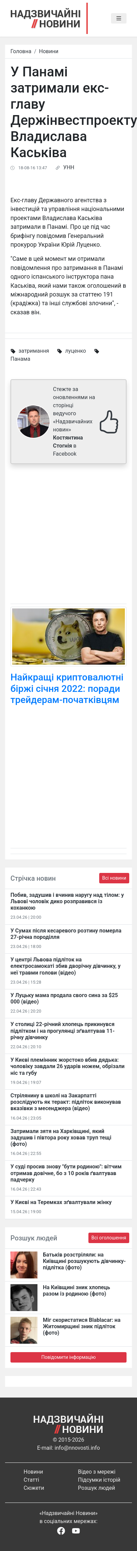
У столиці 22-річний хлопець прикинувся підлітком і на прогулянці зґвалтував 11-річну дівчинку (62, 1030)
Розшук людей (96, 1488)
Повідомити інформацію (68, 1357)
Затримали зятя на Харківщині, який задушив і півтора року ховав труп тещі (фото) (60, 1137)
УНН (68, 167)
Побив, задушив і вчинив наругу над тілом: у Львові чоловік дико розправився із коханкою (67, 901)
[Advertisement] (63, 535)
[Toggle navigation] (119, 18)
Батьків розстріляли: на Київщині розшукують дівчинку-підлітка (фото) (84, 1261)
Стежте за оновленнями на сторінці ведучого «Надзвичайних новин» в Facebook (74, 421)
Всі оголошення (108, 1237)
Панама (20, 359)
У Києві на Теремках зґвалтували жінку (61, 1202)
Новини (48, 51)
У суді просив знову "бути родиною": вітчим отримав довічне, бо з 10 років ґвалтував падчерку (65, 1173)
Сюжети (34, 1488)
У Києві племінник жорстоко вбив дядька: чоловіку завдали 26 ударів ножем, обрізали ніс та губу (67, 1066)
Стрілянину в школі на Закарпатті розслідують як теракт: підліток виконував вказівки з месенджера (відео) (65, 1102)
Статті (31, 1480)
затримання (34, 351)
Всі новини (114, 878)
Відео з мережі (96, 1472)
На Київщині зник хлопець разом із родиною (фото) (76, 1290)
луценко (75, 351)
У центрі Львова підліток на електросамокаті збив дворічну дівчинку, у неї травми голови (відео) (65, 966)
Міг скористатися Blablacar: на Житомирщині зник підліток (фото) (81, 1326)
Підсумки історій (99, 1480)
